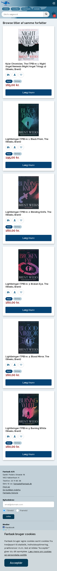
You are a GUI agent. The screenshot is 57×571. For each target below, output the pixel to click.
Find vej (6, 487)
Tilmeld (10, 510)
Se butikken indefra (11, 490)
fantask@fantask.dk (22, 484)
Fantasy (17, 81)
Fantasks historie (10, 493)
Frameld (23, 510)
